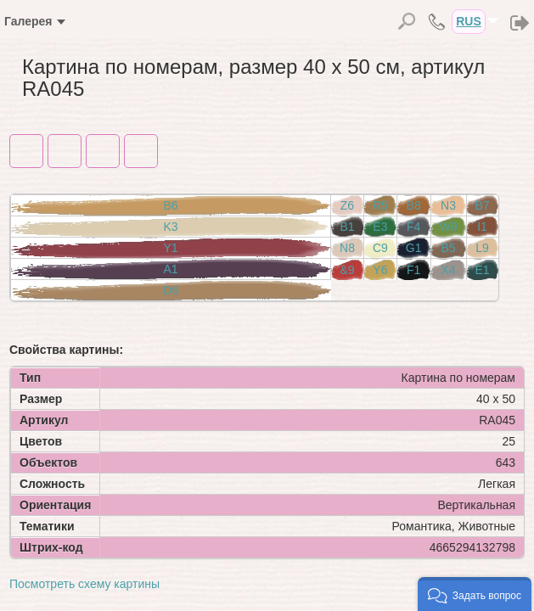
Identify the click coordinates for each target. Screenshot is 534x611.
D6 (170, 290)
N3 (448, 205)
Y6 (380, 270)
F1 (413, 270)
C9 (380, 248)
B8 (414, 205)
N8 (347, 248)
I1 (482, 226)
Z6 (347, 205)
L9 (482, 248)
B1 (347, 226)
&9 (347, 270)
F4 (413, 226)
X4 (448, 270)
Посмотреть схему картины (84, 584)
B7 (482, 205)
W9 (449, 226)
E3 (380, 226)
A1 (170, 269)
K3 (170, 226)
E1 (482, 270)
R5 (380, 205)
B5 (448, 248)
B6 (170, 205)
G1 (414, 248)
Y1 (170, 248)
